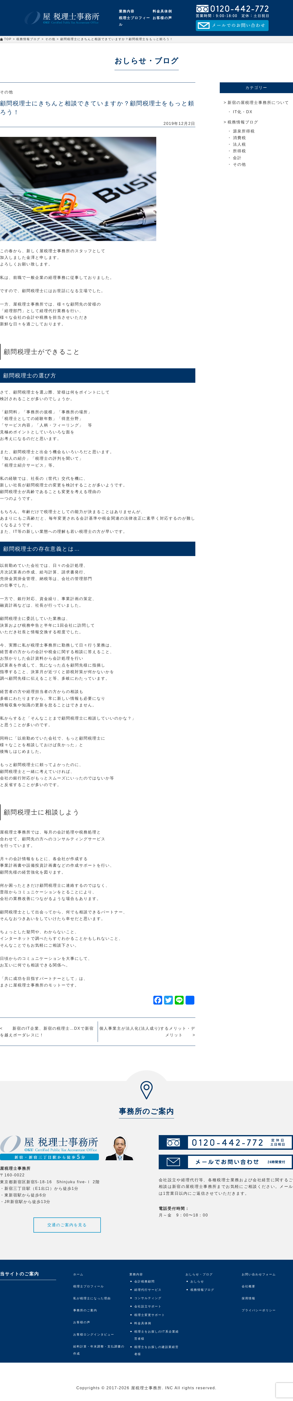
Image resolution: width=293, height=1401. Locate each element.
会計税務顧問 (144, 1281)
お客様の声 (162, 18)
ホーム (78, 1274)
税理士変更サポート (149, 1315)
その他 (6, 92)
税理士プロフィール (134, 21)
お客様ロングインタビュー (93, 1334)
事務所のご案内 (85, 1310)
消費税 (239, 138)
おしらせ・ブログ (199, 1274)
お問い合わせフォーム (259, 1274)
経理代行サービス (148, 1290)
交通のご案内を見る (67, 1225)
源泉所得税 (244, 131)
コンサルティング (148, 1298)
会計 (237, 158)
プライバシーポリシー (259, 1310)
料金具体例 (162, 11)
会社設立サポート (148, 1306)
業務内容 (127, 11)
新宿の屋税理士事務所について (258, 102)
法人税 (239, 144)
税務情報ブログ (243, 122)
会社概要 (248, 1286)
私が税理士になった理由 (92, 1298)
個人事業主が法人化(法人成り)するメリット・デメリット (147, 1031)
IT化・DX (242, 112)
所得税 (239, 151)
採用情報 (248, 1298)
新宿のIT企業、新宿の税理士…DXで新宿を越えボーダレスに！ (47, 1031)
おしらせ (197, 1281)
